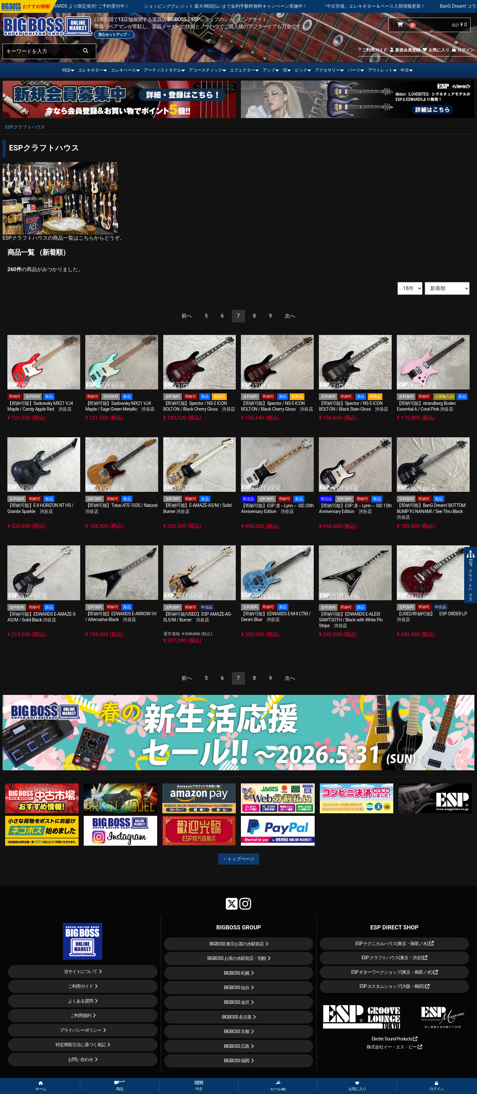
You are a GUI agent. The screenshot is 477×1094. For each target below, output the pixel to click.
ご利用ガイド (372, 49)
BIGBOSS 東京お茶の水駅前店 (236, 943)
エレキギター (90, 70)
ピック (301, 70)
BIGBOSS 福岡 (236, 1060)
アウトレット (380, 70)
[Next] (290, 316)
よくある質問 (80, 1001)
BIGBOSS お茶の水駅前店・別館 (236, 958)
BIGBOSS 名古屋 (236, 1017)
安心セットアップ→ (114, 34)
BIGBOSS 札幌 (236, 973)
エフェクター (242, 70)
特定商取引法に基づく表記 (80, 1044)
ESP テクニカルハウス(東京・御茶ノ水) (394, 943)
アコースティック (205, 70)
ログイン (462, 49)
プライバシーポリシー (80, 1030)
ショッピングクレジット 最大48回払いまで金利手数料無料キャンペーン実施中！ (265, 6)
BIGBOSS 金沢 (236, 1002)
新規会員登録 (404, 49)
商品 (119, 1086)
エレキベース (123, 70)
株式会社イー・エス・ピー (394, 1046)
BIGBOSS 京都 (236, 1031)
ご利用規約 (80, 1015)
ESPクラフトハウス (25, 127)
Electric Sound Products (394, 1038)
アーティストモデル (162, 70)
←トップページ (238, 858)
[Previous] (186, 316)
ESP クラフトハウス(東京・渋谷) (394, 957)
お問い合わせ (80, 1059)
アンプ (269, 70)
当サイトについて (80, 971)
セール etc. (278, 1085)
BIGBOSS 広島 (236, 1046)
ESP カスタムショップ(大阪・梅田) (395, 986)
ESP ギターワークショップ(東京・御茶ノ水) (394, 972)
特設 (66, 70)
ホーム (40, 1086)
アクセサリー (327, 70)
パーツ (354, 70)
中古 (405, 70)
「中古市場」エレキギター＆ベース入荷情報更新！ (413, 6)
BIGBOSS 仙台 (236, 987)
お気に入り (435, 49)
